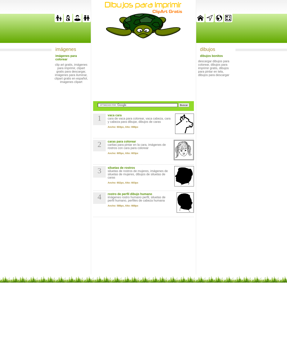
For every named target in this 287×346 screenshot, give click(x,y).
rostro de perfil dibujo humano (130, 194)
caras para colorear (122, 141)
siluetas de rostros (121, 167)
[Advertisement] (143, 70)
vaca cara (115, 115)
